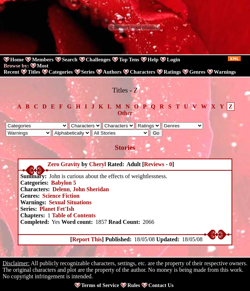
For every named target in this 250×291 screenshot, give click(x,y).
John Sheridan (91, 189)
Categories (61, 72)
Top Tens (129, 59)
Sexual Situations (70, 202)
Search (70, 59)
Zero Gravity (63, 164)
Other (125, 113)
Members (42, 59)
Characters (142, 72)
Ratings (172, 72)
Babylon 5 (63, 183)
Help (152, 59)
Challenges (98, 59)
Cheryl (97, 164)
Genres (197, 72)
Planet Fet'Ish (56, 209)
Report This (87, 239)
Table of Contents (73, 215)
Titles (34, 72)
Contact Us (161, 285)
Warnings (225, 72)
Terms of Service (100, 285)
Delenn (61, 189)
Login (173, 59)
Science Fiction (61, 196)
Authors (112, 72)
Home (17, 59)
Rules (133, 285)
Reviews (154, 164)
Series (88, 72)
